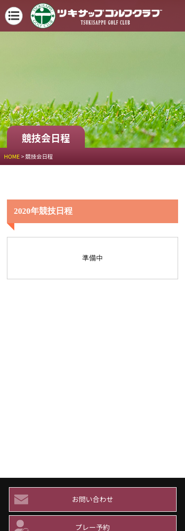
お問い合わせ (61, 499)
